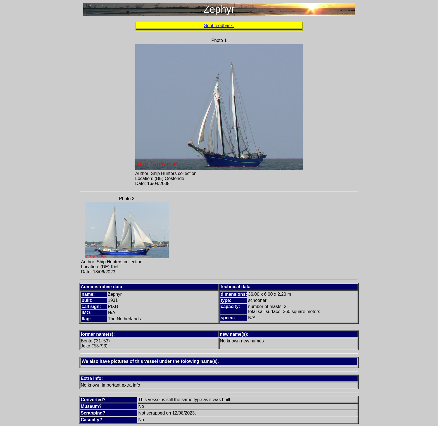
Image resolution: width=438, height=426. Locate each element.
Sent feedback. (219, 25)
